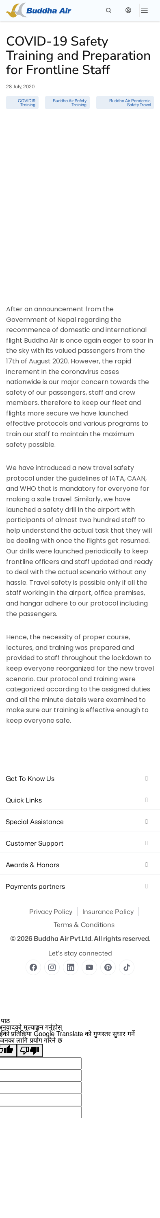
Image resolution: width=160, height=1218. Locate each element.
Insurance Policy (108, 911)
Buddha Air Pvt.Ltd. (63, 938)
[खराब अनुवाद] (30, 1050)
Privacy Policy (50, 911)
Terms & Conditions (84, 924)
